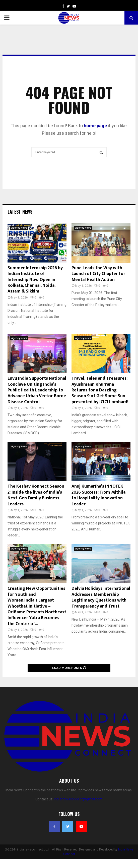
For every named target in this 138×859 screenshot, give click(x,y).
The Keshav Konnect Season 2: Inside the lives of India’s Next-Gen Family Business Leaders (36, 495)
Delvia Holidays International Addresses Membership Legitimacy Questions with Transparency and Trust (101, 597)
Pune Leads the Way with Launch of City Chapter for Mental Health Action (98, 273)
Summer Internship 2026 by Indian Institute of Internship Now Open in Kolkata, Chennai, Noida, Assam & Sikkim (35, 279)
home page (95, 125)
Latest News (20, 211)
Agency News (19, 227)
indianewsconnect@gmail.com (78, 799)
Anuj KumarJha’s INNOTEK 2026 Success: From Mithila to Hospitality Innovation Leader (98, 495)
